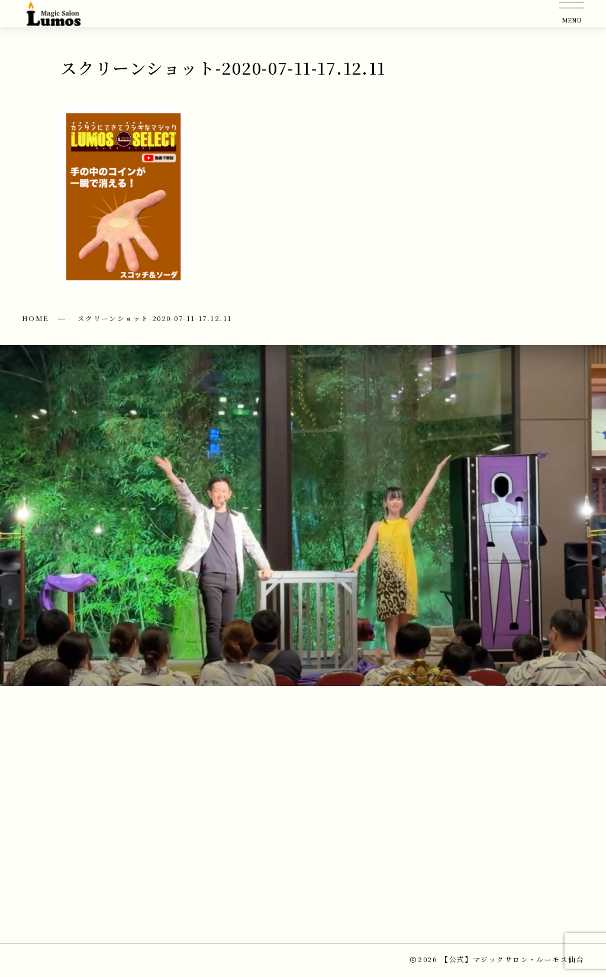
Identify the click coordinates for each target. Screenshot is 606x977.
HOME (35, 318)
